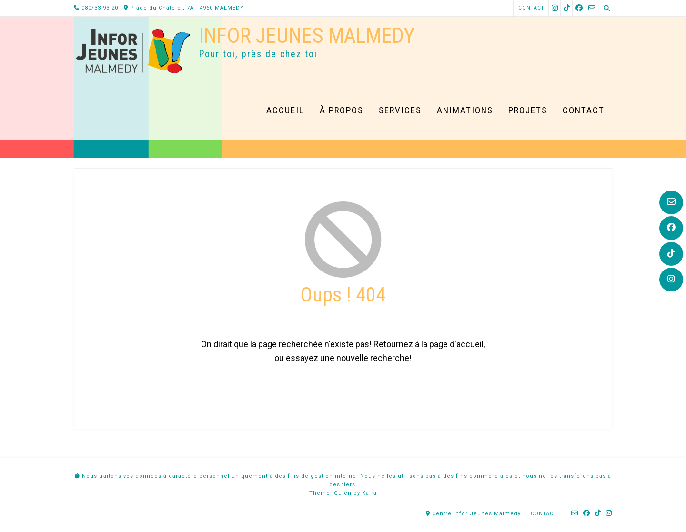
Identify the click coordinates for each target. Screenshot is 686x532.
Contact (531, 7)
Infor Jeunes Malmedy (307, 35)
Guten (343, 493)
